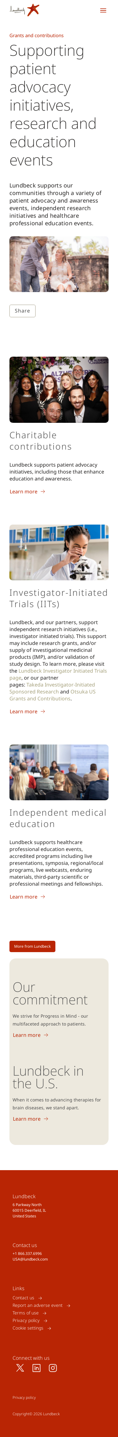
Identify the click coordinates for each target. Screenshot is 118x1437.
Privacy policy (26, 1321)
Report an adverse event (38, 1305)
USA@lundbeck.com (30, 1259)
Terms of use (26, 1313)
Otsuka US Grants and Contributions (52, 695)
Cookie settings (28, 1328)
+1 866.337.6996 (27, 1253)
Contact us (23, 1298)
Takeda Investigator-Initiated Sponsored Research (52, 688)
